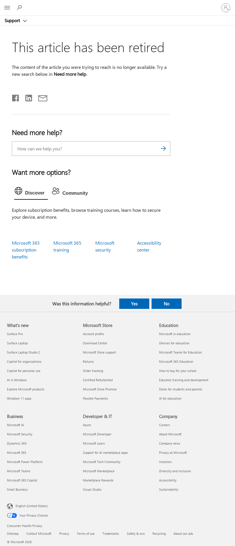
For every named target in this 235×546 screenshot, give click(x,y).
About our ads (183, 533)
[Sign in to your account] (226, 8)
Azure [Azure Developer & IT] (87, 425)
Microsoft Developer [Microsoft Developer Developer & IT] (97, 434)
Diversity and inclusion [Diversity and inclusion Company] (175, 471)
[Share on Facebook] (16, 97)
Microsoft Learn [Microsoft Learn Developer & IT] (94, 443)
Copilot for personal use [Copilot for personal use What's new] (23, 371)
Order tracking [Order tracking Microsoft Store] (93, 371)
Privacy (64, 533)
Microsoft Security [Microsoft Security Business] (19, 434)
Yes (134, 304)
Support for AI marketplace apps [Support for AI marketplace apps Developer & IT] (105, 452)
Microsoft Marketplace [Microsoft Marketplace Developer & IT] (99, 471)
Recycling (159, 533)
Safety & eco (136, 533)
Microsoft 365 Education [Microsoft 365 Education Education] (176, 361)
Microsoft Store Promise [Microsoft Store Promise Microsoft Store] (100, 389)
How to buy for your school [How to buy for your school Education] (177, 371)
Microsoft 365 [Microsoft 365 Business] (16, 452)
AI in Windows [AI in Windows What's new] (17, 380)
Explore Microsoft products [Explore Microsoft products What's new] (25, 389)
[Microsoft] (117, 4)
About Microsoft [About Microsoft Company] (170, 434)
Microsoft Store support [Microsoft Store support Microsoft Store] (99, 352)
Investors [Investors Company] (165, 462)
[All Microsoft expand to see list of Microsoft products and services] (7, 8)
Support (13, 20)
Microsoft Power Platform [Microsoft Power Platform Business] (24, 462)
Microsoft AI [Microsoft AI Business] (15, 425)
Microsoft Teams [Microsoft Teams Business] (18, 471)
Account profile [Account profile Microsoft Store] (93, 334)
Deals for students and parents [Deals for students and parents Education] (180, 389)
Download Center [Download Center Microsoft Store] (95, 343)
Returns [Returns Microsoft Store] (88, 361)
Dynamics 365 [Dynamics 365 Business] (17, 443)
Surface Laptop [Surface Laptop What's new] (17, 343)
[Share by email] (40, 97)
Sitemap (12, 533)
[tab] (31, 192)
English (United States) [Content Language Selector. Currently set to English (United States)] (32, 506)
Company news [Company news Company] (169, 443)
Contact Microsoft (38, 533)
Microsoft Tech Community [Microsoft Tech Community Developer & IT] (101, 462)
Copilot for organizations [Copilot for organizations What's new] (24, 361)
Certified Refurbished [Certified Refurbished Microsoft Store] (98, 380)
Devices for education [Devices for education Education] (174, 343)
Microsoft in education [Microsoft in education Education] (175, 334)
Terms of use (86, 533)
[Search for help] (20, 7)
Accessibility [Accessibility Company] (167, 480)
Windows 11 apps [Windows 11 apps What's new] (19, 398)
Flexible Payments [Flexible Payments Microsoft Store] (95, 398)
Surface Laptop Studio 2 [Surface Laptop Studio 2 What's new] (23, 352)
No (166, 304)
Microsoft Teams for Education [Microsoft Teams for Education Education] (180, 352)
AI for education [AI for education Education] (170, 398)
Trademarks (110, 533)
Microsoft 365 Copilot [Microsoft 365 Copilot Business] (22, 480)
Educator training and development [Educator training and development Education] (183, 380)
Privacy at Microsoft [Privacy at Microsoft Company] (173, 452)
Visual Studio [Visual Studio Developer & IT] (92, 489)
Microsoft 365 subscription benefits (26, 250)
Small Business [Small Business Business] (17, 489)
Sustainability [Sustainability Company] (168, 489)
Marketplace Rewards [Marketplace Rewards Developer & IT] (98, 480)
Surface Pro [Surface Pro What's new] (15, 334)
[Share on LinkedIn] (26, 97)
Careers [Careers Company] (164, 425)
